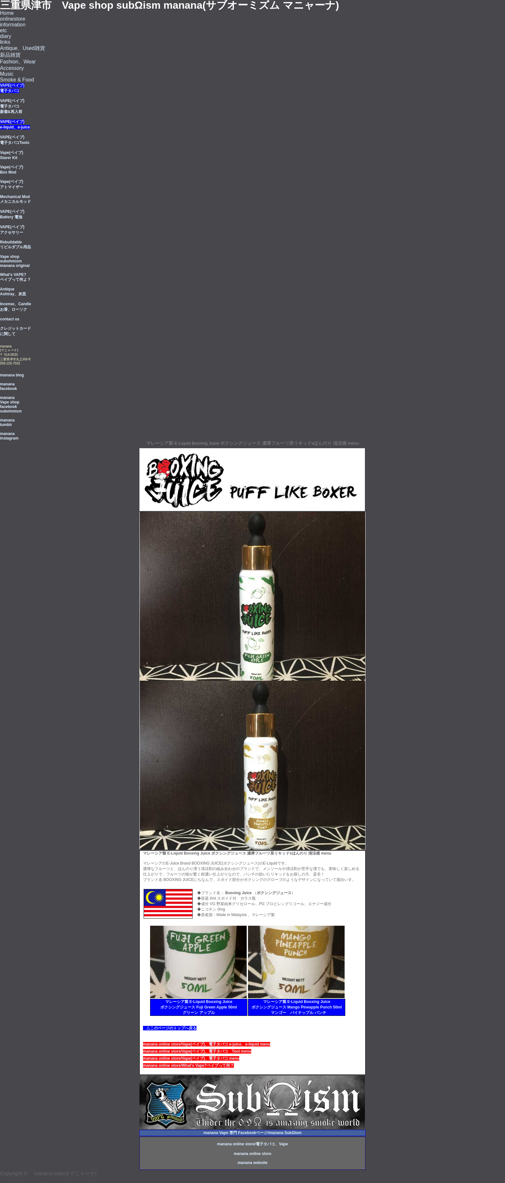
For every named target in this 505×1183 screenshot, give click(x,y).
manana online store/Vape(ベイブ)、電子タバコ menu (191, 1058)
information (12, 24)
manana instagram (9, 435)
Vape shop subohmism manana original (15, 261)
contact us (9, 319)
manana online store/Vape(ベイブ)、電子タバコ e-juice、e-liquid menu (206, 1044)
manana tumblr (7, 422)
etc (3, 30)
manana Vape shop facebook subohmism (11, 404)
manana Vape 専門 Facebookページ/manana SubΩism (252, 1133)
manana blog (12, 375)
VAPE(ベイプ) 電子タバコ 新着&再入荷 (12, 106)
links (5, 42)
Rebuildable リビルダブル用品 (15, 244)
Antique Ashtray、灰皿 (13, 291)
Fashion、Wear (18, 61)
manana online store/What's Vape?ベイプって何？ (188, 1065)
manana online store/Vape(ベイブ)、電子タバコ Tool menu (197, 1051)
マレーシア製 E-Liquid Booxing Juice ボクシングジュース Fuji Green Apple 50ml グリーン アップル (198, 1007)
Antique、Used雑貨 (22, 48)
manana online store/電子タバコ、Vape (252, 1144)
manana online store (253, 1153)
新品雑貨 (10, 55)
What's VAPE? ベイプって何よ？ (15, 277)
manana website (253, 1162)
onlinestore (12, 19)
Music (7, 74)
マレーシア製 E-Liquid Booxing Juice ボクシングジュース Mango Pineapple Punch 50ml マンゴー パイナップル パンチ (297, 1007)
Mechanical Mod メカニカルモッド (15, 199)
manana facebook (8, 386)
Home (7, 13)
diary (5, 36)
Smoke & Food (17, 79)
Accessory (12, 68)
